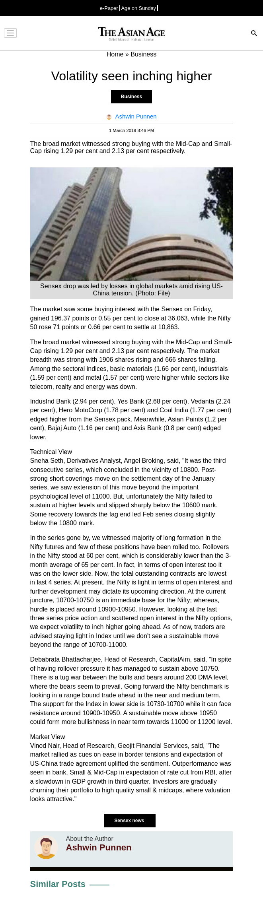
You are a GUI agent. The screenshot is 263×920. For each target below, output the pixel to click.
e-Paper (109, 8)
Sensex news (130, 820)
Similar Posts (58, 884)
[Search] (254, 34)
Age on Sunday (138, 8)
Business (131, 96)
